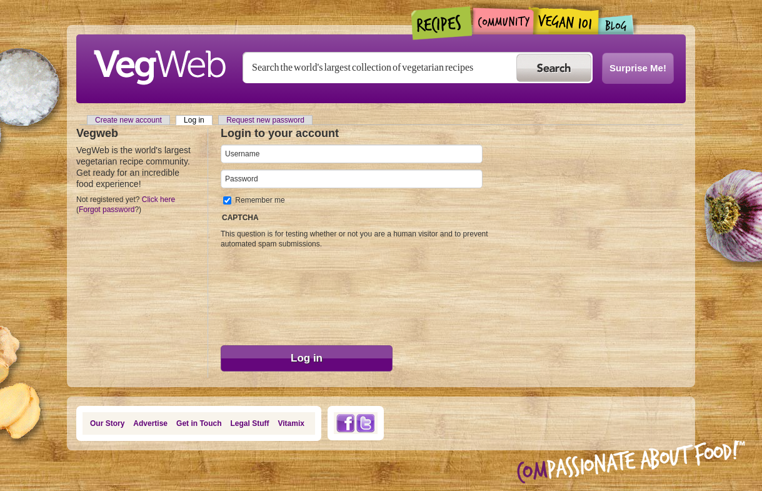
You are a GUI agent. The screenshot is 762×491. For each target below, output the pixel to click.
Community (503, 21)
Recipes (442, 23)
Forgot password (106, 209)
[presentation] (272, 294)
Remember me (259, 200)
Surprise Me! (637, 68)
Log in (198, 120)
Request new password (265, 120)
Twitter (365, 423)
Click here (158, 199)
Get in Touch (198, 423)
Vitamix (291, 423)
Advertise (150, 423)
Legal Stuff (250, 423)
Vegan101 (566, 20)
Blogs (616, 24)
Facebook (345, 423)
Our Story (107, 423)
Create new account (128, 120)
